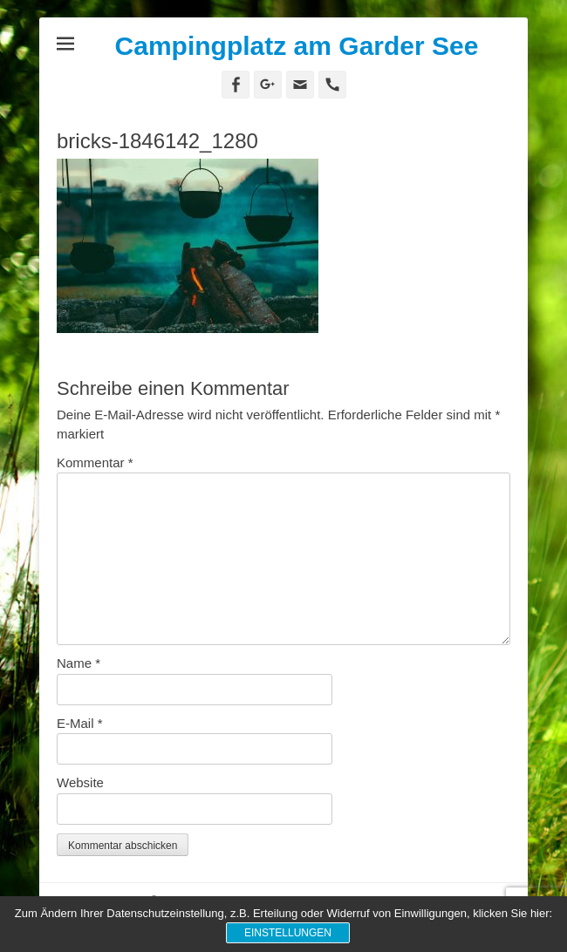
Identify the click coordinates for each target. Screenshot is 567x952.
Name (78, 663)
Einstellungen (287, 933)
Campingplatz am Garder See (297, 45)
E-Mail (80, 723)
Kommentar (95, 462)
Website (80, 782)
